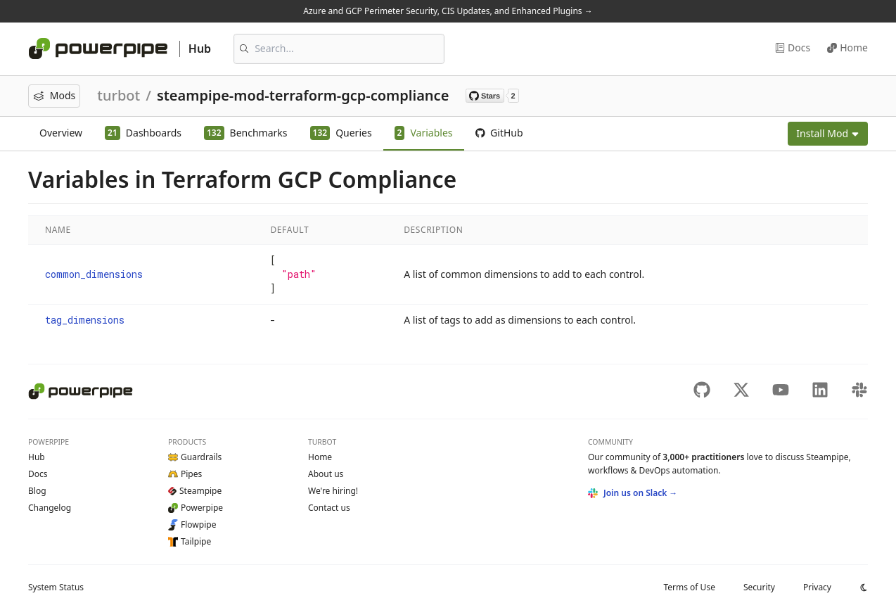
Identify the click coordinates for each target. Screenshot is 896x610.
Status (56, 587)
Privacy (817, 587)
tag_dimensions (84, 319)
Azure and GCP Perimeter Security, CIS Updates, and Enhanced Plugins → (447, 11)
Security (759, 587)
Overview (60, 132)
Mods (54, 95)
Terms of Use (689, 587)
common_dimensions (94, 274)
